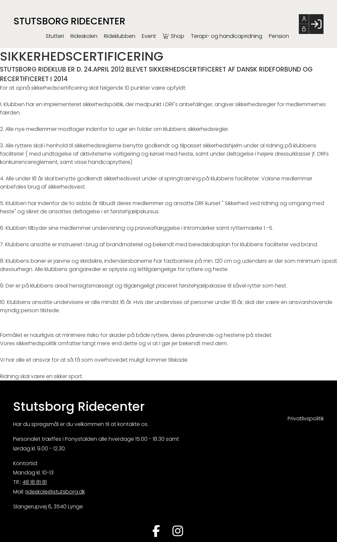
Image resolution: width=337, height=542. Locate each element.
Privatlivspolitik (306, 418)
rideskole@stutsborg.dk (55, 492)
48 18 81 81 (34, 482)
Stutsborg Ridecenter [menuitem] (69, 21)
